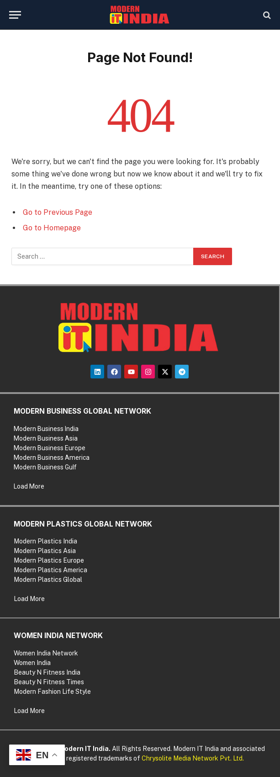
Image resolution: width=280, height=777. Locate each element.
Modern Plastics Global (48, 579)
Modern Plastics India (45, 541)
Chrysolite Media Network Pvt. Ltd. (193, 758)
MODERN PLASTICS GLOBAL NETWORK (83, 524)
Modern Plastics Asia (45, 550)
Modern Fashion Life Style (52, 691)
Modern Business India (46, 428)
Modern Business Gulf (45, 467)
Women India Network (46, 653)
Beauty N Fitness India (47, 672)
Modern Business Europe (49, 448)
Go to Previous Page (57, 212)
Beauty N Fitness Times (49, 682)
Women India (32, 662)
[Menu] (15, 15)
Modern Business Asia (46, 438)
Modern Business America (52, 457)
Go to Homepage (52, 228)
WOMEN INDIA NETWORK (58, 635)
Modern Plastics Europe (49, 560)
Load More (29, 486)
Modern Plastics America (50, 570)
